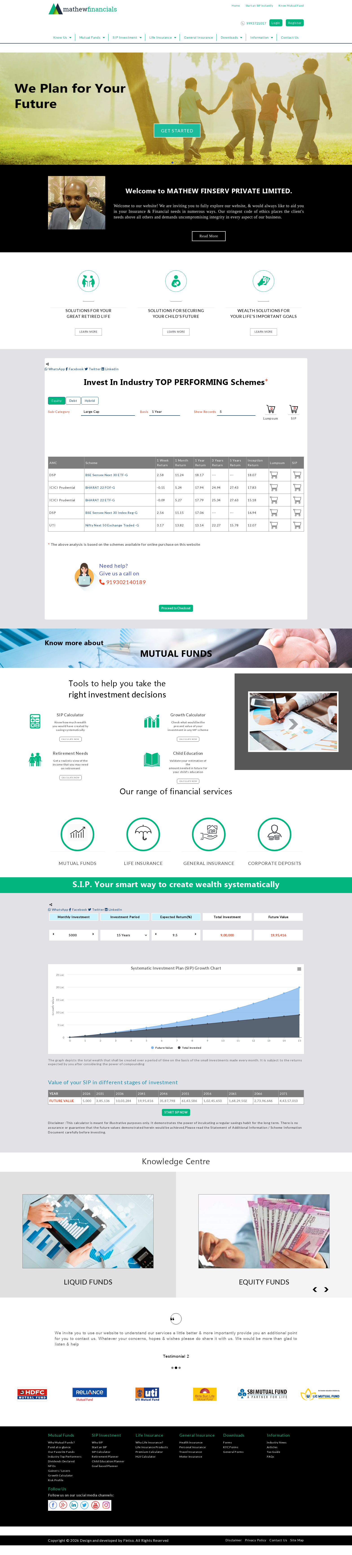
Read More (209, 236)
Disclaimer (234, 1541)
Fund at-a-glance (59, 1448)
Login (276, 23)
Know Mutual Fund (291, 5)
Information (259, 37)
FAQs (270, 1457)
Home (236, 5)
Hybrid (90, 400)
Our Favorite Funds (61, 1452)
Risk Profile (56, 1481)
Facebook (75, 369)
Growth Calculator (60, 1476)
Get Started (177, 130)
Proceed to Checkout (176, 608)
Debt (73, 400)
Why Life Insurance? (149, 1443)
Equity (57, 400)
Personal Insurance (192, 1448)
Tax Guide (273, 1452)
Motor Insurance (190, 1457)
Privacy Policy (255, 1541)
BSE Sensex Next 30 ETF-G (107, 475)
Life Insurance (161, 37)
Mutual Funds (90, 37)
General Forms (233, 1452)
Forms (227, 1443)
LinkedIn (110, 369)
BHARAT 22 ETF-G (100, 500)
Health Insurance (191, 1443)
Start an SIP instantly (259, 5)
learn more (88, 332)
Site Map (297, 1541)
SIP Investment (125, 37)
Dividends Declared (61, 1462)
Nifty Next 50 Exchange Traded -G (112, 525)
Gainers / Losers (59, 1471)
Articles (272, 1448)
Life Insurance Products (152, 1448)
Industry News (277, 1443)
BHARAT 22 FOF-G (100, 487)
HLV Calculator (146, 1457)
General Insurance (198, 37)
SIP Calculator (101, 1452)
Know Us (60, 37)
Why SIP (97, 1443)
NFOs (52, 1467)
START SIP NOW (176, 1113)
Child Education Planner (108, 1462)
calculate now (70, 740)
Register (294, 23)
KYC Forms (230, 1448)
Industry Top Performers (64, 1457)
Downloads (229, 37)
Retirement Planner (105, 1457)
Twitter (93, 369)
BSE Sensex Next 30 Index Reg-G (112, 513)
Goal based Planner (105, 1467)
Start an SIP (99, 1448)
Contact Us (290, 37)
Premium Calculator (149, 1452)
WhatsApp (55, 369)
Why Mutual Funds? (61, 1443)
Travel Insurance (190, 1452)
